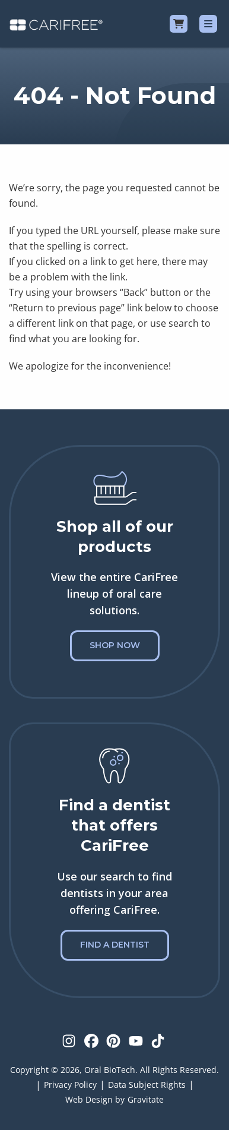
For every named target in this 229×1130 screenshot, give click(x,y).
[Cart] (178, 24)
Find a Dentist (115, 944)
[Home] (56, 23)
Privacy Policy (70, 1084)
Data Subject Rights (147, 1084)
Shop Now (115, 645)
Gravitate (146, 1099)
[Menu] (208, 24)
